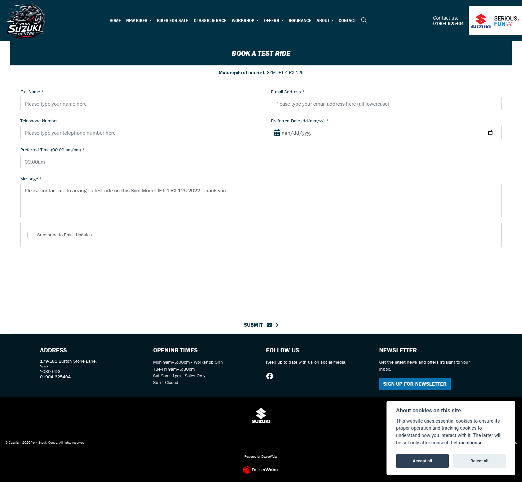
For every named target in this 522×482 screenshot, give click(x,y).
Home (115, 20)
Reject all (479, 460)
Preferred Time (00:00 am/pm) (52, 150)
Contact (347, 20)
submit (258, 324)
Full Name (32, 92)
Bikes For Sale (172, 20)
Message (31, 179)
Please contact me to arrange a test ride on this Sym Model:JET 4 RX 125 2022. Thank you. (261, 200)
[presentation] (261, 280)
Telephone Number (39, 121)
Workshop (243, 20)
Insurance (300, 20)
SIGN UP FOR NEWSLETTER (415, 383)
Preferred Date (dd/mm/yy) (300, 121)
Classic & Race (210, 20)
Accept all (422, 460)
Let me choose (467, 443)
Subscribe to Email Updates (59, 235)
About (323, 20)
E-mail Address (288, 92)
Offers (272, 20)
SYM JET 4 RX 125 (261, 72)
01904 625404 (448, 23)
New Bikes (137, 20)
